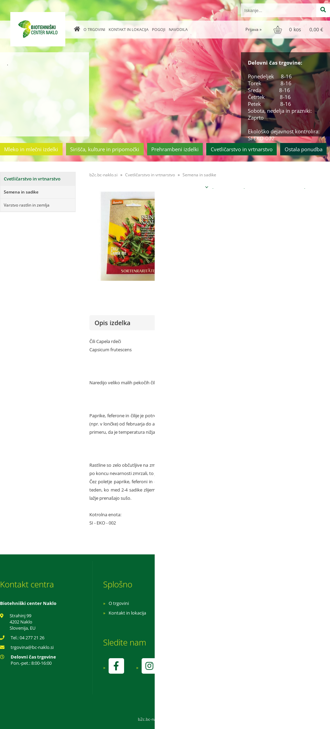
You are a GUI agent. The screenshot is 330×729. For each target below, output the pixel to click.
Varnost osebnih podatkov (228, 622)
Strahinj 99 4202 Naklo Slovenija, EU (22, 621)
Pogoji (158, 29)
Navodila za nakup (220, 603)
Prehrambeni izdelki (175, 149)
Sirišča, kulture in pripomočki (104, 149)
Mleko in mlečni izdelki (31, 149)
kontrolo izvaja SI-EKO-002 (228, 671)
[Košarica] (299, 29)
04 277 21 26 (32, 637)
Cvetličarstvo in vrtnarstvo (242, 149)
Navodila (178, 29)
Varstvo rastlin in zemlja (27, 205)
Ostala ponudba (303, 149)
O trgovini (94, 29)
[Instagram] (149, 666)
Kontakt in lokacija (128, 29)
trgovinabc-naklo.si (32, 647)
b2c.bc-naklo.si (103, 175)
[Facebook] (116, 666)
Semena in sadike (21, 192)
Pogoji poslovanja (219, 613)
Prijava (253, 29)
